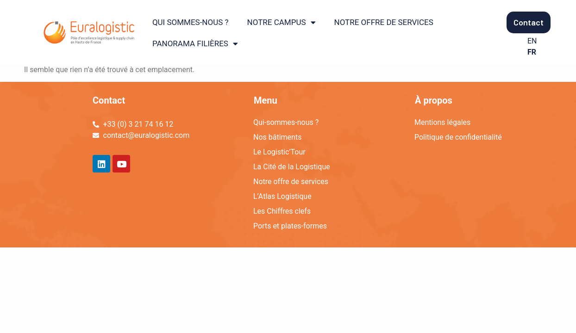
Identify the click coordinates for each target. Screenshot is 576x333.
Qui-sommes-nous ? (286, 122)
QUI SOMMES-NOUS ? (190, 22)
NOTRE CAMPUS (281, 22)
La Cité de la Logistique (291, 166)
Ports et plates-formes (290, 226)
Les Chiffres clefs (282, 211)
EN (532, 41)
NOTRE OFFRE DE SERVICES (383, 22)
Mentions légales (442, 122)
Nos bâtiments (277, 137)
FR (531, 52)
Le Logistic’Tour (279, 152)
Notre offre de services (290, 181)
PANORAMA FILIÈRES (195, 43)
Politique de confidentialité (458, 137)
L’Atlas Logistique (282, 196)
